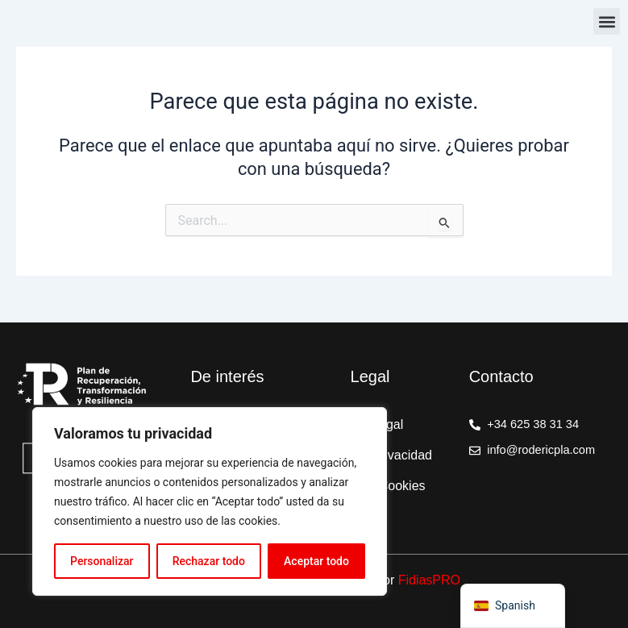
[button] (606, 21)
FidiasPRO (429, 580)
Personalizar (101, 561)
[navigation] (512, 606)
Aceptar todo (316, 561)
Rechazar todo (209, 561)
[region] (209, 501)
